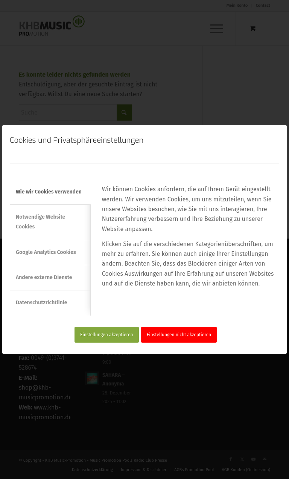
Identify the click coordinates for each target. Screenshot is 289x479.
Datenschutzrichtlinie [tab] (41, 302)
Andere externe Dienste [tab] (44, 277)
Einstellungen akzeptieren (106, 334)
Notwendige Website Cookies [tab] (40, 222)
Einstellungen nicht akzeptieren (179, 334)
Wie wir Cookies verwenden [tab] (49, 192)
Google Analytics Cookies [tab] (46, 252)
